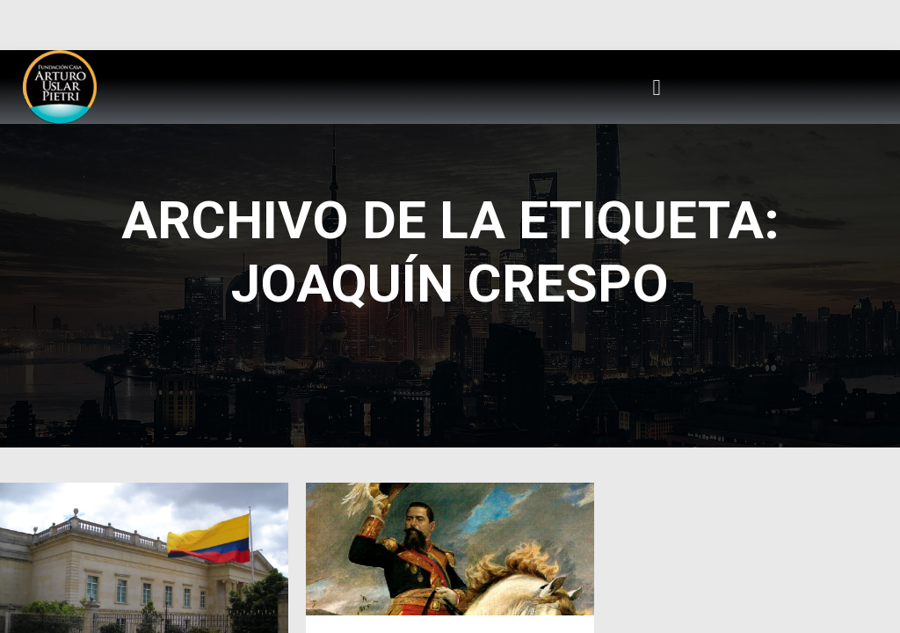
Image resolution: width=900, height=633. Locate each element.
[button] (656, 87)
